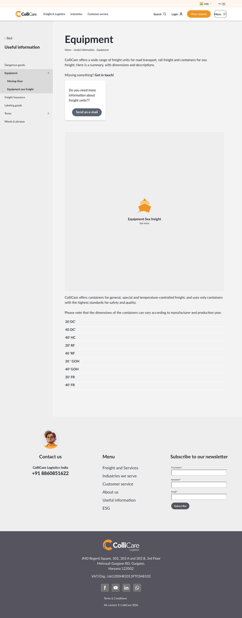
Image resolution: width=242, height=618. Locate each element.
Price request (191, 13)
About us (110, 492)
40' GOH (71, 369)
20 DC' (70, 322)
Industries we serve (120, 476)
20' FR (70, 377)
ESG (106, 508)
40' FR (70, 385)
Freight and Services (120, 468)
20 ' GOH (72, 361)
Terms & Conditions (115, 598)
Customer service (98, 13)
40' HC (70, 337)
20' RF (70, 345)
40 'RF (70, 353)
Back (9, 38)
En (224, 3)
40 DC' (70, 329)
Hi (219, 3)
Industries (76, 13)
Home (68, 50)
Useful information (84, 50)
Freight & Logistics (54, 13)
